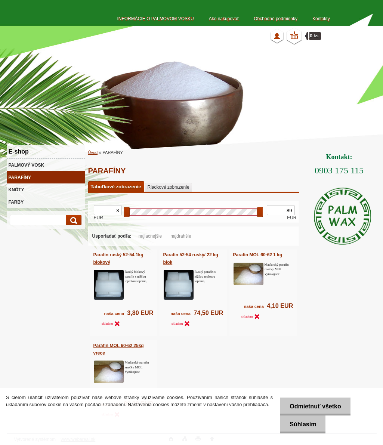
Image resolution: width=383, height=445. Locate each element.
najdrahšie (180, 236)
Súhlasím (303, 424)
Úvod (93, 152)
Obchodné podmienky (275, 18)
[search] (72, 220)
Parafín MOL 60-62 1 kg (257, 254)
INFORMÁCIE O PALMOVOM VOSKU (155, 18)
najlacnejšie (150, 236)
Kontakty (321, 18)
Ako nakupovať (224, 18)
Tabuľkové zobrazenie (116, 186)
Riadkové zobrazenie (168, 187)
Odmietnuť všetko (315, 406)
